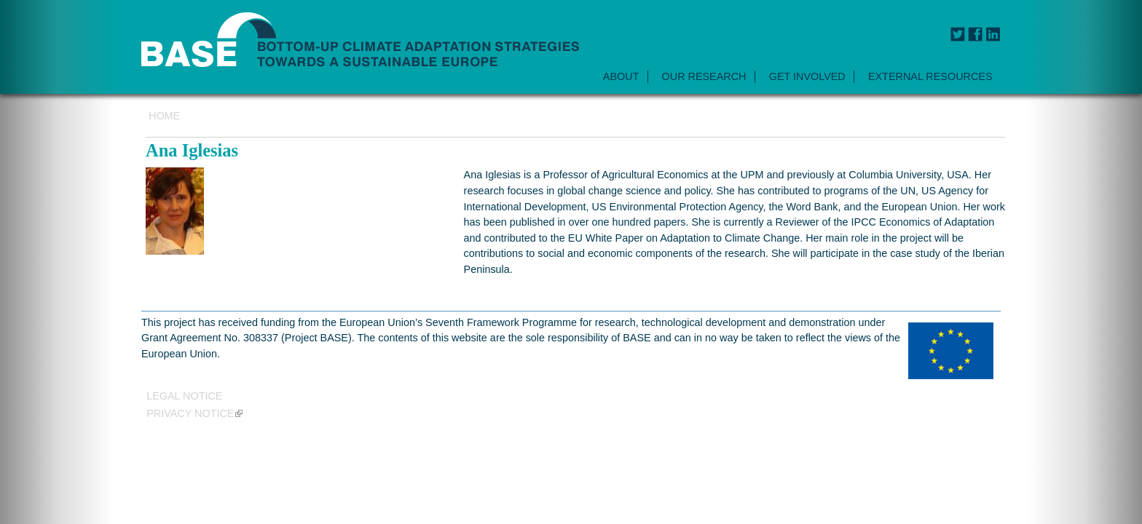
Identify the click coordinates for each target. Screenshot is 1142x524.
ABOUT (621, 76)
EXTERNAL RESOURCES (930, 76)
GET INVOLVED (807, 76)
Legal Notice (184, 395)
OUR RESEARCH (704, 76)
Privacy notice (194, 413)
